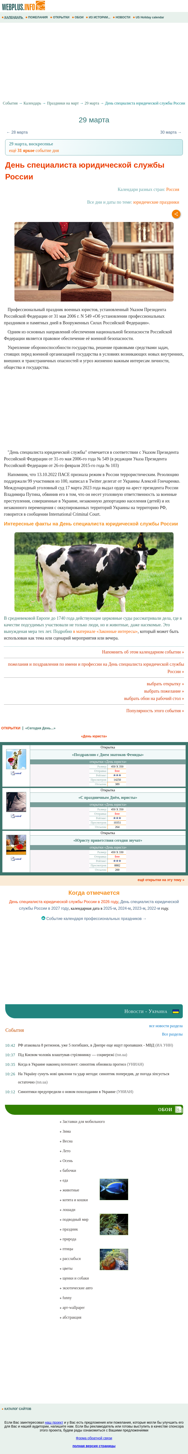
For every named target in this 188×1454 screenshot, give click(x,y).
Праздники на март (63, 103)
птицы (66, 1249)
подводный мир (73, 1219)
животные (69, 1190)
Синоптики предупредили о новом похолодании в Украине (67, 1092)
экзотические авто (76, 1288)
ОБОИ (78, 17)
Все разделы (172, 1034)
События (10, 103)
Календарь (32, 103)
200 (117, 870)
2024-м (124, 908)
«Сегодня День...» (40, 728)
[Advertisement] (94, 62)
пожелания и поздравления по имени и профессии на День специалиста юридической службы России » (96, 668)
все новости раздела (166, 1026)
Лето (64, 1151)
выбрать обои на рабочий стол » (154, 698)
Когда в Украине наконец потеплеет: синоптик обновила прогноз (72, 1064)
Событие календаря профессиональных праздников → (94, 919)
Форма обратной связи (94, 1438)
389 (117, 784)
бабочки (67, 1170)
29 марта (92, 103)
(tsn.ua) (121, 1055)
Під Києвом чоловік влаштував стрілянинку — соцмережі (66, 1055)
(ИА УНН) (164, 1045)
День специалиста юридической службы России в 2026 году (63, 902)
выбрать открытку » (165, 683)
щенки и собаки (74, 1278)
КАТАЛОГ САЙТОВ (17, 1409)
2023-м (139, 908)
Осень (66, 1161)
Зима (65, 1131)
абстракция (70, 1317)
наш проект (54, 1422)
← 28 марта (17, 132)
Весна (65, 1141)
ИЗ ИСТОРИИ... (98, 17)
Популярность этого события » (155, 710)
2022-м (153, 908)
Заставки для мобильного (82, 1121)
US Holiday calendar (149, 17)
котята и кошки (73, 1200)
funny (65, 1298)
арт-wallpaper (71, 1307)
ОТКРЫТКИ (60, 17)
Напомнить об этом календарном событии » (143, 652)
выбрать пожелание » (164, 691)
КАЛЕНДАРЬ (13, 17)
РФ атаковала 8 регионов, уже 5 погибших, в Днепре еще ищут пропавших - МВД (86, 1045)
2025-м (109, 908)
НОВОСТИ (122, 17)
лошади (67, 1210)
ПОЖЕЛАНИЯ (36, 17)
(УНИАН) (135, 1064)
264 (117, 827)
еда (63, 1180)
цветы (65, 1268)
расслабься (70, 1258)
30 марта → (171, 132)
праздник (68, 1229)
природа (67, 1239)
